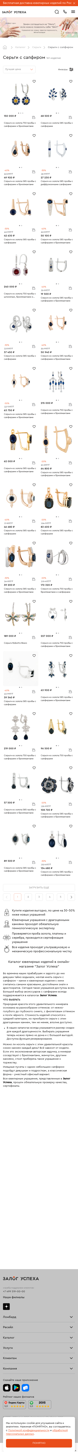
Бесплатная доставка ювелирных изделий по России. (40, 2)
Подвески (9, 1259)
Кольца (7, 1235)
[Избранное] (34, 81)
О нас (6, 1216)
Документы (10, 1365)
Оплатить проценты (15, 1304)
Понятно (39, 1443)
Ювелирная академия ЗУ (18, 1360)
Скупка (7, 1172)
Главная (6, 47)
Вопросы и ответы (14, 1328)
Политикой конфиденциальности (28, 1430)
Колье (7, 1265)
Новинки (8, 1276)
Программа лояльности (18, 1322)
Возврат (8, 1316)
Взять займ (9, 1155)
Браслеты (9, 1247)
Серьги (36, 47)
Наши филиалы (14, 1128)
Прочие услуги (12, 1210)
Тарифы (8, 1166)
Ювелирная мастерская (18, 1290)
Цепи (6, 1253)
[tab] (18, 113)
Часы (6, 1271)
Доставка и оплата (14, 1310)
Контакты (9, 1371)
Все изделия (11, 1230)
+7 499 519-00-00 (14, 1122)
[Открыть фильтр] (71, 69)
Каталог (20, 47)
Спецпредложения (15, 1334)
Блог (6, 1354)
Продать (8, 1192)
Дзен (6, 1137)
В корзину (33, 117)
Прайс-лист (10, 1160)
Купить (7, 1198)
